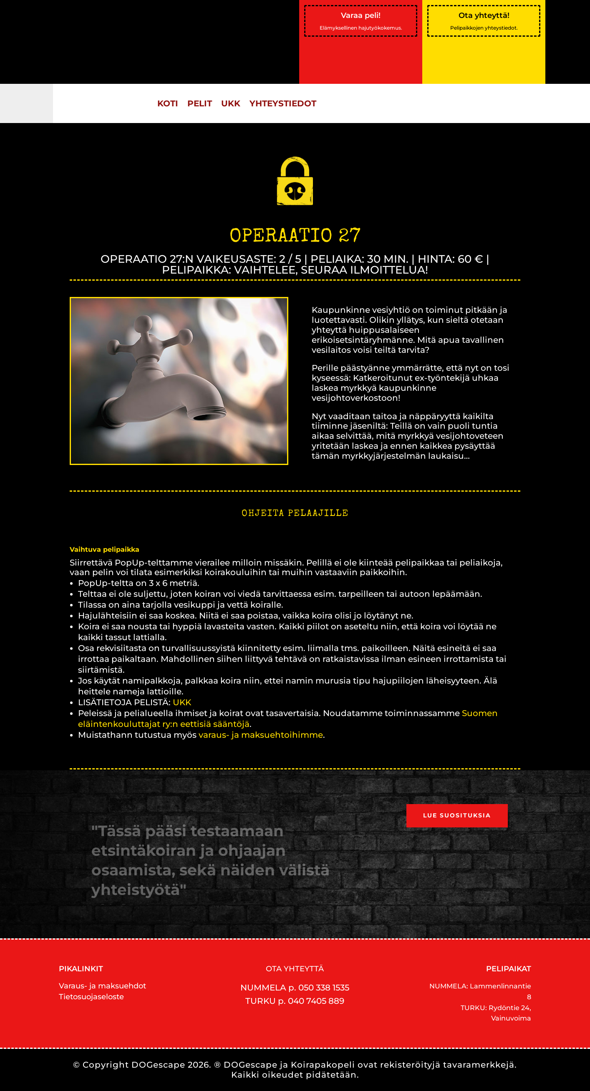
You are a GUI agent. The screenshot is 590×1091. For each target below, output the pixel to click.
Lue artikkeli (112, 72)
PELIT (199, 103)
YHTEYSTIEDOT (283, 103)
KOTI (167, 103)
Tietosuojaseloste (91, 996)
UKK (230, 103)
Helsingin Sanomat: (127, 24)
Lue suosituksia (457, 815)
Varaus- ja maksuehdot (102, 985)
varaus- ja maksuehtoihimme (260, 735)
